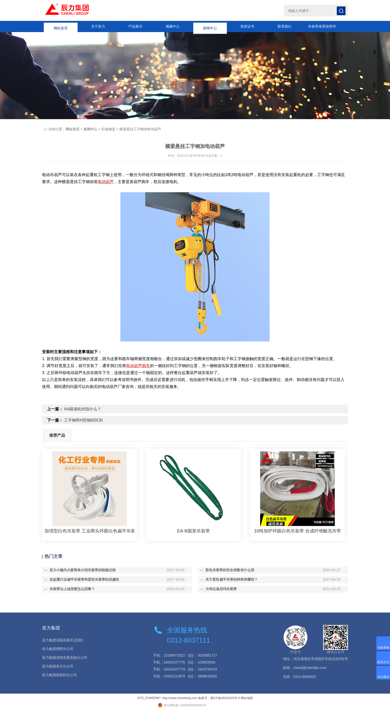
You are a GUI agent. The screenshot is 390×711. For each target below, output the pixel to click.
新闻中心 (210, 26)
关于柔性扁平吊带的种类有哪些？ (231, 579)
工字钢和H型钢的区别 (83, 420)
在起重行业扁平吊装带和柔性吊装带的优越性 (84, 579)
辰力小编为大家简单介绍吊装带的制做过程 (82, 570)
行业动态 (108, 129)
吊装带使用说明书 (322, 26)
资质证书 (247, 26)
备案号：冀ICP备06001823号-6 (219, 698)
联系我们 (285, 26)
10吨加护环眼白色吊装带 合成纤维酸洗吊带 (297, 530)
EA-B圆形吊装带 (193, 530)
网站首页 (61, 26)
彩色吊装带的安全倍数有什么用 (229, 570)
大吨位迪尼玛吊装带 (221, 589)
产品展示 (135, 26)
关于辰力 (98, 26)
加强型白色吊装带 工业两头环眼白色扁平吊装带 (89, 530)
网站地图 (247, 698)
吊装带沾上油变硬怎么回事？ (72, 589)
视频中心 (173, 26)
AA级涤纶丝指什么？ (82, 409)
